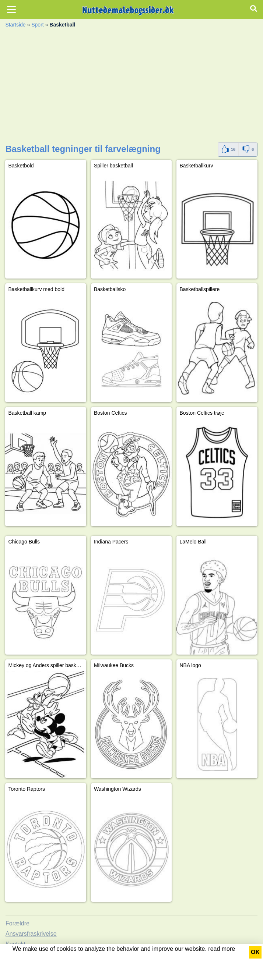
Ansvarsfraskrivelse (31, 934)
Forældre (17, 923)
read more (221, 949)
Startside (15, 25)
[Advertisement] (131, 86)
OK (255, 952)
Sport (37, 25)
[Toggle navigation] (11, 9)
